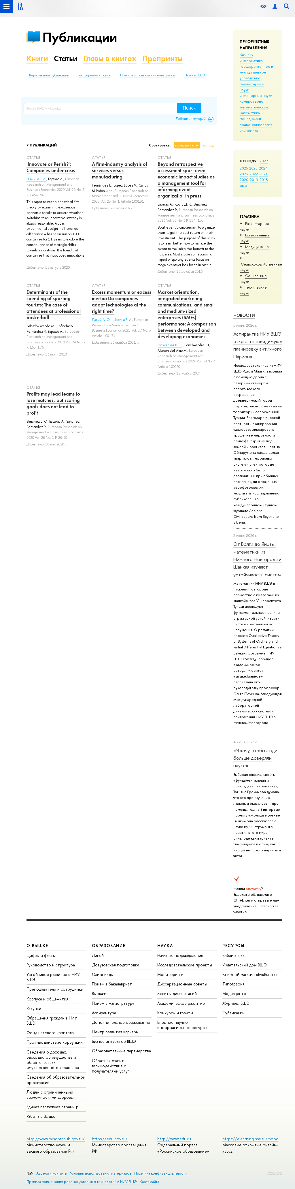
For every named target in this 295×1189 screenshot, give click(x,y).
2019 (254, 179)
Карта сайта (149, 1181)
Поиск (189, 108)
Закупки (34, 1008)
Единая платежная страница (53, 1106)
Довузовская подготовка (115, 965)
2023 (244, 173)
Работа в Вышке (41, 1116)
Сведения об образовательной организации (56, 1079)
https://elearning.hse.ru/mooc (250, 1138)
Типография (233, 984)
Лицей (98, 955)
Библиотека (233, 955)
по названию (184, 145)
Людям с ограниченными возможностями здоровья (51, 1094)
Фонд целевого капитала (50, 1032)
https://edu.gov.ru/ (110, 1138)
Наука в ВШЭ (194, 75)
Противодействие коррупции (55, 1042)
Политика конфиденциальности (160, 1173)
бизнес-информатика (251, 57)
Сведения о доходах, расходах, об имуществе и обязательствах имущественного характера (53, 1060)
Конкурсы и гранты (175, 1012)
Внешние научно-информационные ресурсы (182, 1024)
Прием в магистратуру (113, 1003)
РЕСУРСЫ (233, 945)
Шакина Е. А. (36, 179)
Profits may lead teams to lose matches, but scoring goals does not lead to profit (53, 403)
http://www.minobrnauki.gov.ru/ (56, 1138)
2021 (263, 173)
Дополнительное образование (121, 1022)
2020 (244, 179)
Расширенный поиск (95, 75)
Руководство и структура (51, 965)
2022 (253, 173)
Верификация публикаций (49, 75)
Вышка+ (99, 993)
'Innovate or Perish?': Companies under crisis (51, 167)
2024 (263, 168)
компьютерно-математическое (254, 104)
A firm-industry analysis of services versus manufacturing (119, 170)
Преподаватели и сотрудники (55, 989)
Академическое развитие (181, 1003)
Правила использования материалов (147, 75)
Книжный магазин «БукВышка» (250, 974)
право (245, 124)
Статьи (65, 58)
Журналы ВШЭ (235, 1003)
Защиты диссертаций (177, 993)
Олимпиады (103, 974)
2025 (253, 168)
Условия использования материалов (100, 1173)
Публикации (79, 37)
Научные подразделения (180, 955)
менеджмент (251, 118)
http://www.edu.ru (174, 1138)
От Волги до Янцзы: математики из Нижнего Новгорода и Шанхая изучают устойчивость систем (257, 559)
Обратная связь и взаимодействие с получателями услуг (110, 1066)
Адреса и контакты (51, 1173)
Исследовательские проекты (184, 965)
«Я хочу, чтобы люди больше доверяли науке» (255, 758)
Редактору (274, 1172)
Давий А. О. (101, 319)
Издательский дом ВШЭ (244, 965)
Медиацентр (234, 993)
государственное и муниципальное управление (256, 72)
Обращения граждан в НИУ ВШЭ (52, 1020)
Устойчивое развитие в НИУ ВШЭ (53, 977)
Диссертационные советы (182, 984)
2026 (244, 168)
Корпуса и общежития (47, 999)
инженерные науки (256, 95)
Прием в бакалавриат (112, 984)
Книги (37, 58)
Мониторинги (170, 974)
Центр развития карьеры (115, 1031)
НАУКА (165, 945)
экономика (249, 130)
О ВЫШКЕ (37, 945)
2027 (264, 160)
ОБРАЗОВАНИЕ (108, 945)
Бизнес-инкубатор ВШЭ (114, 1041)
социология (262, 124)
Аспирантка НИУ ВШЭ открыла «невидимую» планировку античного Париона (257, 345)
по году (208, 145)
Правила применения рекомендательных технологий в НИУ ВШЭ (82, 1181)
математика (250, 112)
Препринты (162, 58)
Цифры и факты (41, 955)
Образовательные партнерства (121, 1050)
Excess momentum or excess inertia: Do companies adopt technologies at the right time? (121, 301)
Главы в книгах (110, 58)
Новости (244, 315)
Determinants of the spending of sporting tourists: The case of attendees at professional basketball (54, 305)
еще (243, 185)
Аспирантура (104, 1012)
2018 (264, 179)
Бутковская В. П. (170, 345)
